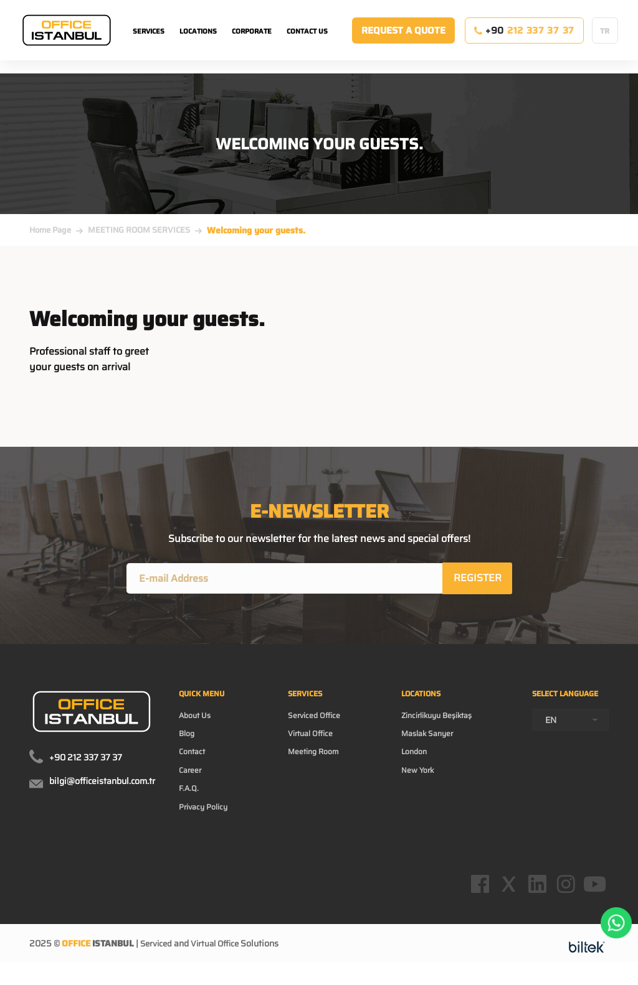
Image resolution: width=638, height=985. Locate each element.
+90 (524, 42)
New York (417, 782)
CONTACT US (307, 44)
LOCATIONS (198, 44)
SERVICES (148, 44)
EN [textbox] (550, 742)
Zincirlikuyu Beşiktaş (440, 722)
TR (605, 43)
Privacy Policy (206, 822)
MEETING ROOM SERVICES (139, 229)
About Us (197, 722)
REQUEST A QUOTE (403, 42)
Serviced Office (319, 722)
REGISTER (478, 579)
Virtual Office (315, 742)
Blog (188, 742)
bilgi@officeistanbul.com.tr (102, 783)
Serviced (157, 969)
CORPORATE (252, 44)
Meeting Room (319, 762)
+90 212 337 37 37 (85, 760)
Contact (194, 762)
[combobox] (570, 741)
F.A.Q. (190, 802)
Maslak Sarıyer (428, 742)
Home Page (50, 229)
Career (192, 782)
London (413, 762)
